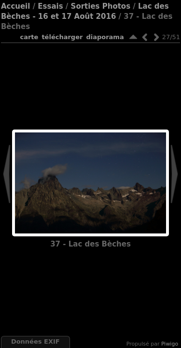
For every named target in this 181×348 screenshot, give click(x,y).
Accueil (15, 6)
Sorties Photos (101, 6)
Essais (50, 6)
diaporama (105, 37)
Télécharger (62, 37)
